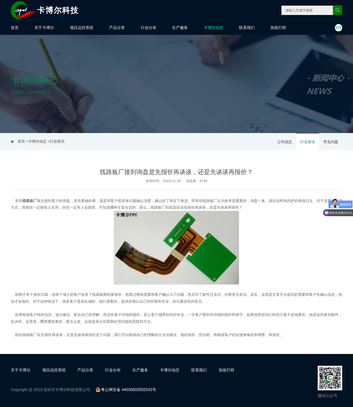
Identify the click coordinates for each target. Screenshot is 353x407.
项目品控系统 (81, 28)
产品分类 (117, 28)
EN (338, 28)
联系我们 (247, 28)
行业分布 (148, 28)
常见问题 (330, 142)
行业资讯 (307, 142)
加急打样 (278, 28)
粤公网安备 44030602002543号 (126, 390)
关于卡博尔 (44, 28)
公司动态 (284, 142)
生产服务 (180, 28)
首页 (15, 28)
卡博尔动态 (213, 28)
